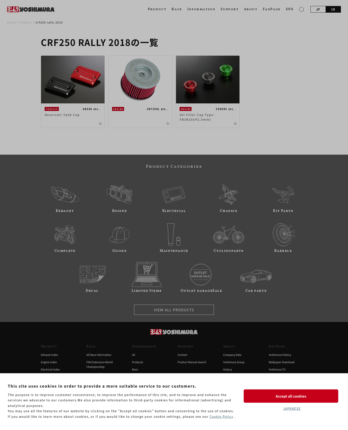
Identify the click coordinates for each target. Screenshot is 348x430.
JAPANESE (292, 408)
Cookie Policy (221, 416)
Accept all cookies (292, 395)
